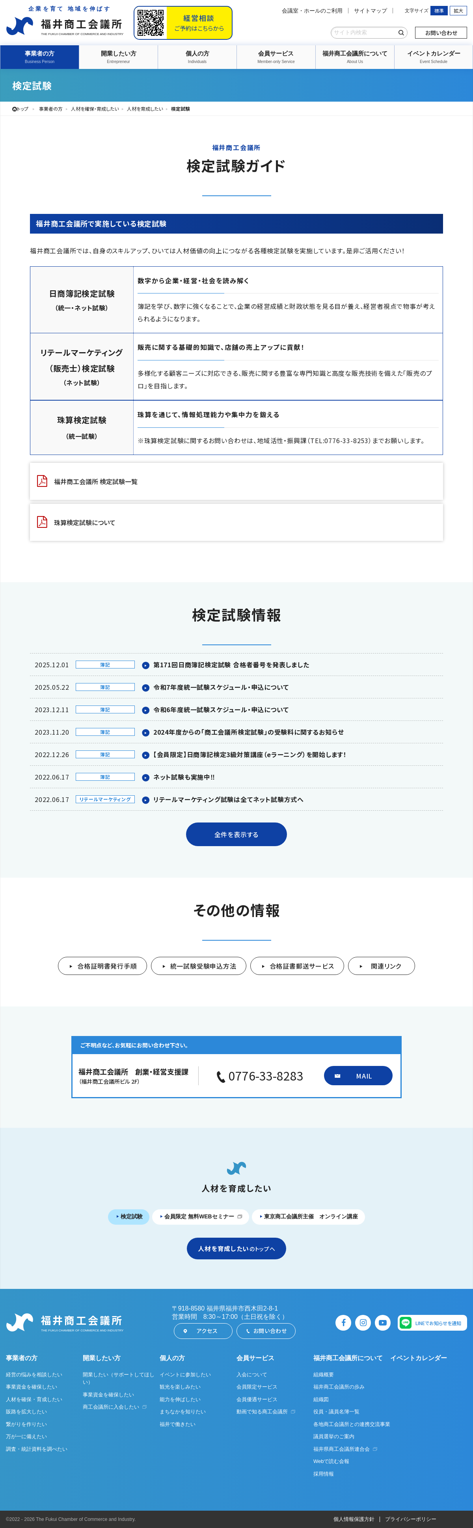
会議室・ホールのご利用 (312, 10)
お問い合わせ (441, 33)
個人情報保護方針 (353, 1519)
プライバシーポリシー (410, 1519)
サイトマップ (370, 10)
